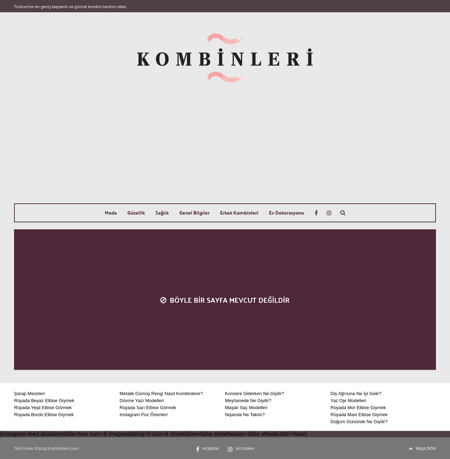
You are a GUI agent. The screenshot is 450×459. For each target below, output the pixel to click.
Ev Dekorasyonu (286, 212)
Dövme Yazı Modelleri (142, 400)
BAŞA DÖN (422, 448)
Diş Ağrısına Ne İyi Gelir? (355, 393)
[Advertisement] (225, 150)
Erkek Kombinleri (239, 212)
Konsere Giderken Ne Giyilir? (254, 393)
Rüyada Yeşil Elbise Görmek (43, 407)
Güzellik (136, 212)
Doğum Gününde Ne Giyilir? (359, 421)
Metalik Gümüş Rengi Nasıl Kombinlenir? (161, 393)
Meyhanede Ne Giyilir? (248, 400)
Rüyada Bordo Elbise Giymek (44, 414)
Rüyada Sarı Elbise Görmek (148, 407)
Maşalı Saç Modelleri (246, 407)
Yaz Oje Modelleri (348, 400)
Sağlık (162, 212)
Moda (111, 212)
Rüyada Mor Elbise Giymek (358, 407)
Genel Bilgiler (194, 212)
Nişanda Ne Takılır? (245, 414)
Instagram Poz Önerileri (144, 414)
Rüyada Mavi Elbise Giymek (359, 414)
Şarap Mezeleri (29, 393)
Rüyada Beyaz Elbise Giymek (44, 400)
